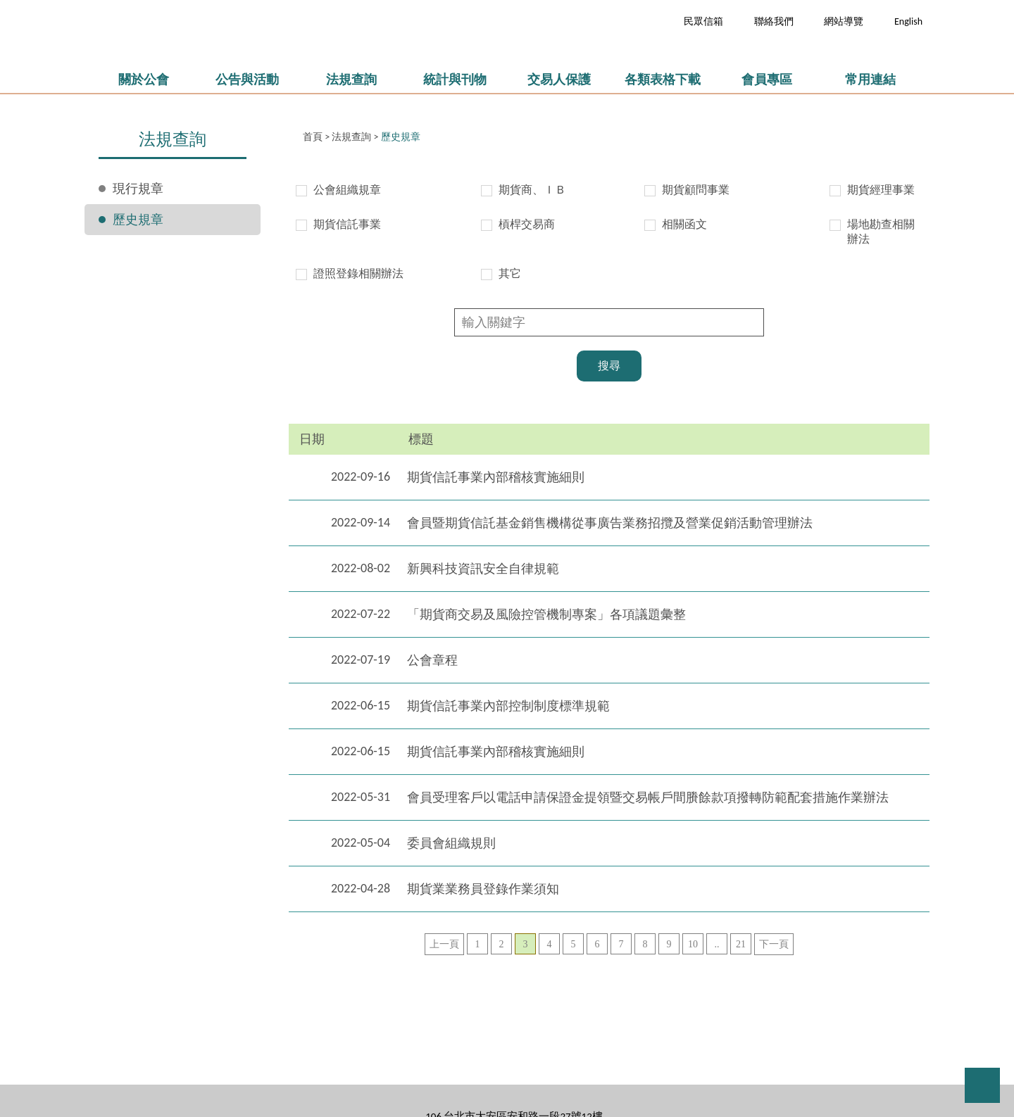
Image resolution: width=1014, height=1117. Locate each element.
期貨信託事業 (347, 224)
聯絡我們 (774, 21)
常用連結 (870, 79)
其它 (510, 273)
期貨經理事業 (881, 189)
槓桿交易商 (527, 224)
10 (693, 944)
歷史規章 (138, 219)
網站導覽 (843, 21)
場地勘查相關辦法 (881, 231)
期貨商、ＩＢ (532, 189)
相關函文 (684, 224)
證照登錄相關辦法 (358, 273)
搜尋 (609, 365)
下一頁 (774, 944)
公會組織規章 (347, 189)
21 (741, 944)
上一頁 (444, 944)
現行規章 (138, 188)
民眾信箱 (703, 21)
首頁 (313, 137)
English (908, 21)
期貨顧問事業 (696, 189)
